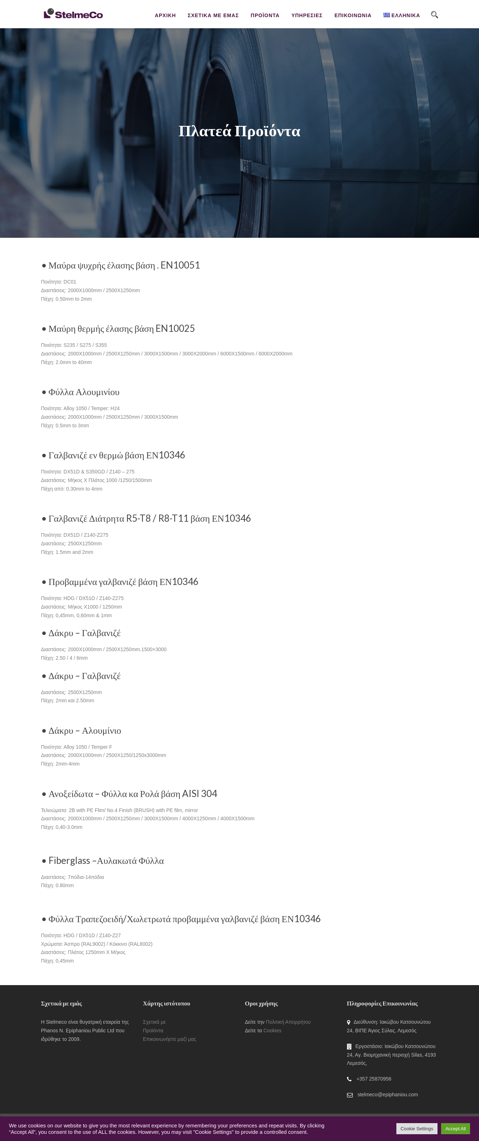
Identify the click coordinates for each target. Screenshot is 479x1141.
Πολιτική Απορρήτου (288, 1022)
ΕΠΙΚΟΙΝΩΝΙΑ (353, 15)
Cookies (272, 1030)
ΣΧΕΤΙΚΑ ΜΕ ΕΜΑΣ (213, 15)
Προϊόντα (153, 1030)
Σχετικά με (154, 1022)
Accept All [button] (455, 1128)
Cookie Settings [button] (417, 1128)
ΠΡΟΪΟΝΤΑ (265, 15)
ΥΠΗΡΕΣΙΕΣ (307, 15)
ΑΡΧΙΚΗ (165, 15)
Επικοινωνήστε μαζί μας (169, 1039)
